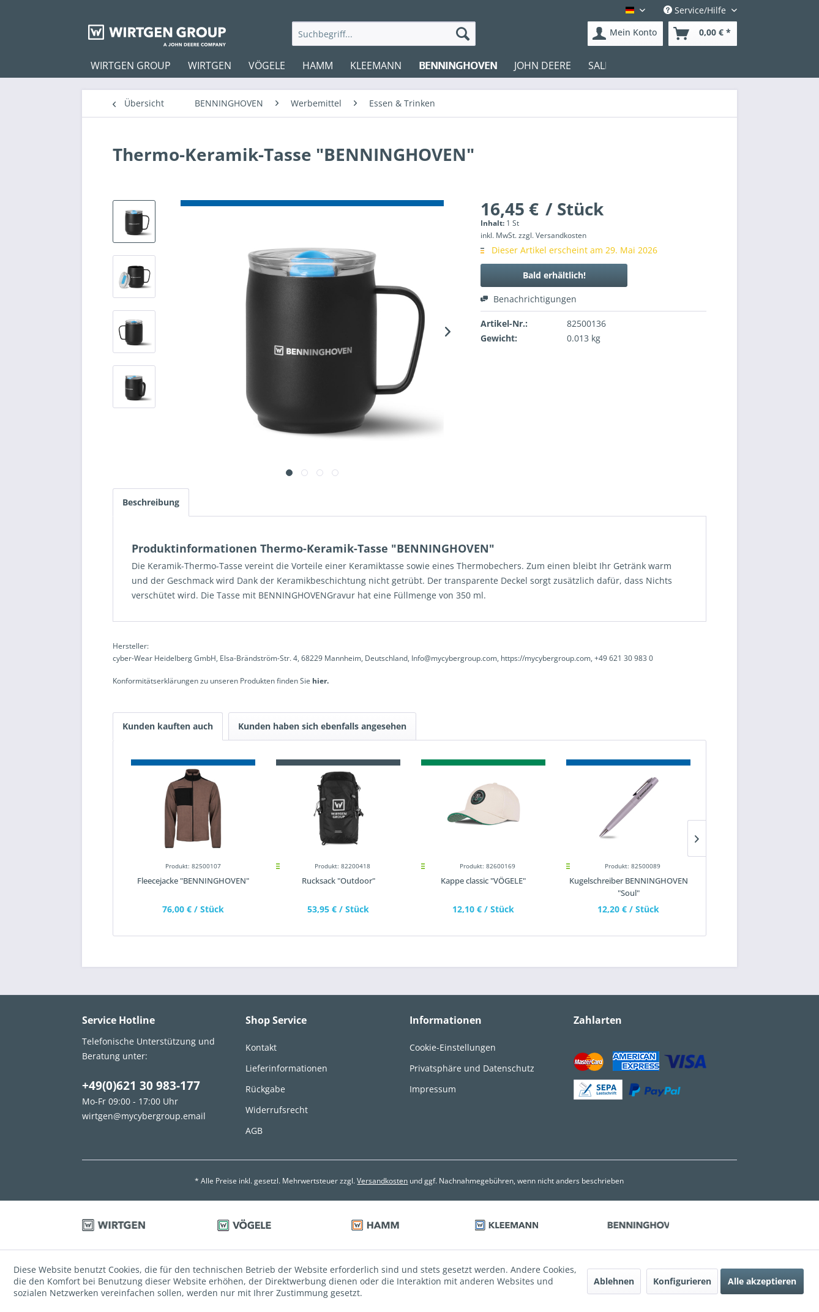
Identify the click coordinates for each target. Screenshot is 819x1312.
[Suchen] (463, 33)
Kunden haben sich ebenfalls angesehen (322, 726)
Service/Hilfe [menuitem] (696, 10)
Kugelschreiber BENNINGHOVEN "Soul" (628, 886)
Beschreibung (150, 502)
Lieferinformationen (286, 1068)
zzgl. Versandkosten (552, 235)
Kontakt (261, 1047)
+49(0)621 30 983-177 (141, 1086)
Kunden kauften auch (167, 726)
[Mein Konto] (625, 33)
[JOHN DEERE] (543, 65)
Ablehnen (614, 1281)
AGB (254, 1130)
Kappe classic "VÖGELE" (483, 880)
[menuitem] (384, 33)
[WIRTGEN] (209, 65)
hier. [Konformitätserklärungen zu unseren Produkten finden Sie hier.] (320, 681)
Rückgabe (265, 1089)
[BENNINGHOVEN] (458, 65)
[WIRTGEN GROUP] (130, 65)
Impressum (433, 1089)
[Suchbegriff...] (384, 33)
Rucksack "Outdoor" (338, 880)
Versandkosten (382, 1181)
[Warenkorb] (702, 33)
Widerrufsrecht (276, 1110)
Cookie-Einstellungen (453, 1047)
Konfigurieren (682, 1281)
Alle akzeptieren (762, 1281)
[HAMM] (318, 65)
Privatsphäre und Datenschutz (472, 1068)
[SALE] (599, 65)
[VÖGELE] (267, 65)
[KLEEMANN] (376, 65)
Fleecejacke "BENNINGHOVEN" (193, 880)
